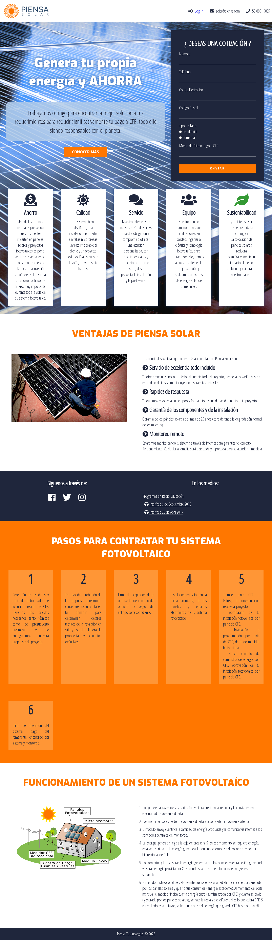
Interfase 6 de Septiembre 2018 (170, 504)
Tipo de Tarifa (188, 125)
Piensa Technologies (130, 934)
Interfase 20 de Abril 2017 (166, 512)
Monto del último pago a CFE (198, 145)
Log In (199, 11)
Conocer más (85, 152)
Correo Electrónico (191, 90)
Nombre (184, 54)
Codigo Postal (188, 107)
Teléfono (185, 72)
